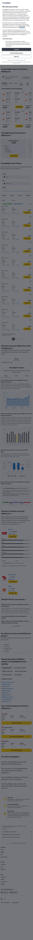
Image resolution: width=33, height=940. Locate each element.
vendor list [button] (22, 27)
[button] (16, 49)
